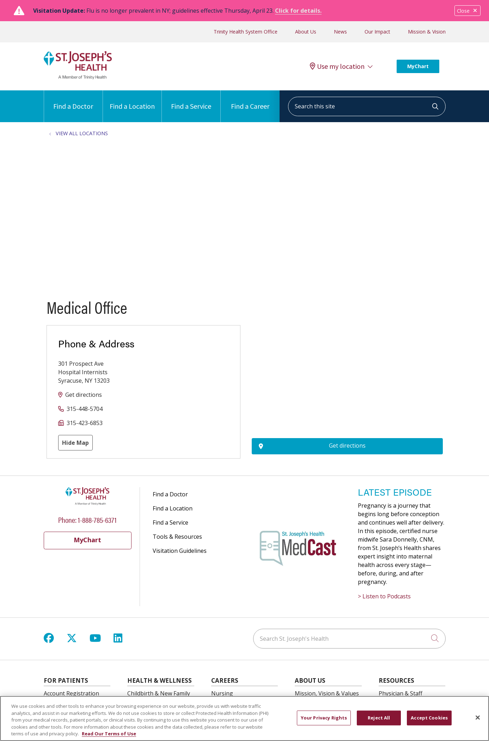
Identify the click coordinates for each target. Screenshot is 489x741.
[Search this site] (367, 106)
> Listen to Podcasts (384, 596)
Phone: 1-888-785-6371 (87, 519)
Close (467, 10)
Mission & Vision (427, 31)
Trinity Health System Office (245, 31)
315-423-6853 (85, 423)
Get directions (83, 395)
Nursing (222, 693)
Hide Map (75, 443)
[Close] (477, 717)
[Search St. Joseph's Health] (349, 639)
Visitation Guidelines (180, 551)
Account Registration (71, 693)
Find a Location (132, 100)
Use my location (337, 66)
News (340, 31)
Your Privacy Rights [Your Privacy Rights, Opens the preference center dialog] (324, 718)
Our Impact (377, 31)
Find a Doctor (73, 100)
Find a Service (191, 100)
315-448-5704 (85, 409)
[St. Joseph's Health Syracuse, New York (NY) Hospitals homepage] (78, 77)
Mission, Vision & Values (327, 693)
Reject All (379, 718)
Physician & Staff (400, 693)
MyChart (418, 66)
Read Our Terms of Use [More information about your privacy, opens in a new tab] (109, 733)
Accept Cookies (429, 718)
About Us (305, 31)
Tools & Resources (177, 536)
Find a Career (250, 100)
